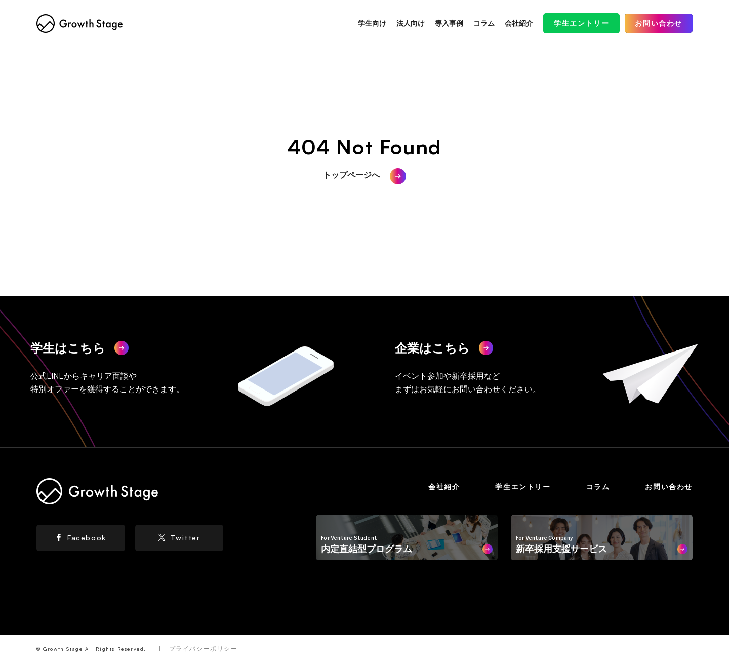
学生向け (372, 23)
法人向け (410, 23)
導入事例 (449, 23)
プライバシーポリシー (203, 648)
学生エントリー (581, 23)
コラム (484, 23)
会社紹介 (519, 23)
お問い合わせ (658, 23)
